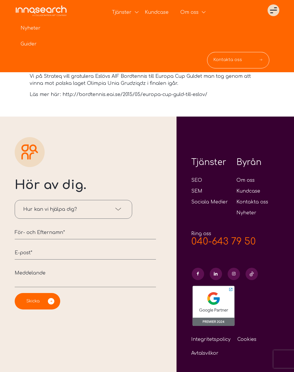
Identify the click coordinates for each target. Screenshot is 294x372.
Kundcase (248, 191)
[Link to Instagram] (234, 274)
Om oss (245, 180)
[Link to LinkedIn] (216, 274)
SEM (196, 191)
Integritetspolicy (211, 339)
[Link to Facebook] (198, 274)
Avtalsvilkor (205, 353)
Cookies (246, 339)
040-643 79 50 (223, 241)
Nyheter (246, 213)
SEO (196, 180)
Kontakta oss (252, 202)
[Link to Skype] (252, 274)
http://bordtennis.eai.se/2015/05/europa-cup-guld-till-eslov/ (135, 94)
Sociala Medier (209, 202)
